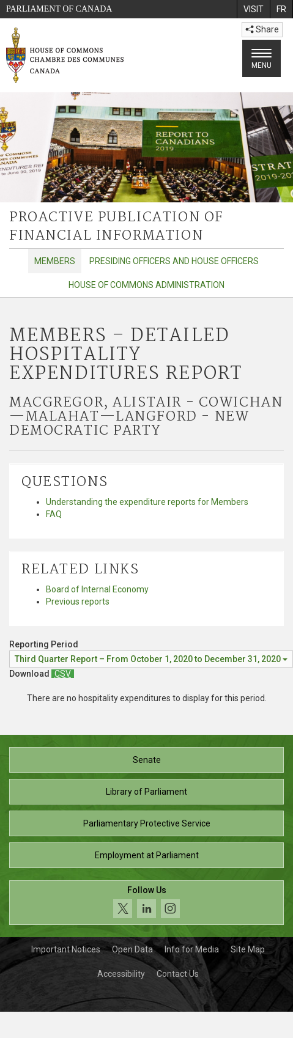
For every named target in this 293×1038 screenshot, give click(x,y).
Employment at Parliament (147, 855)
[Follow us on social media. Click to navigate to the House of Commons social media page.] (146, 902)
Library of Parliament (146, 792)
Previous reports (77, 601)
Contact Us (178, 974)
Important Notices (65, 949)
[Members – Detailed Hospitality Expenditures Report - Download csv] (62, 673)
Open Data (132, 949)
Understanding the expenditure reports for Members (147, 502)
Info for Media (192, 949)
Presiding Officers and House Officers (174, 261)
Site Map (248, 949)
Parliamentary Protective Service (146, 823)
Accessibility (121, 974)
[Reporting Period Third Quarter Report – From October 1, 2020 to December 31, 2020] (151, 659)
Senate (147, 760)
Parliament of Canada (59, 8)
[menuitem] (253, 9)
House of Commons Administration (146, 285)
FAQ (54, 514)
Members (54, 261)
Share (262, 29)
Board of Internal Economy (97, 589)
